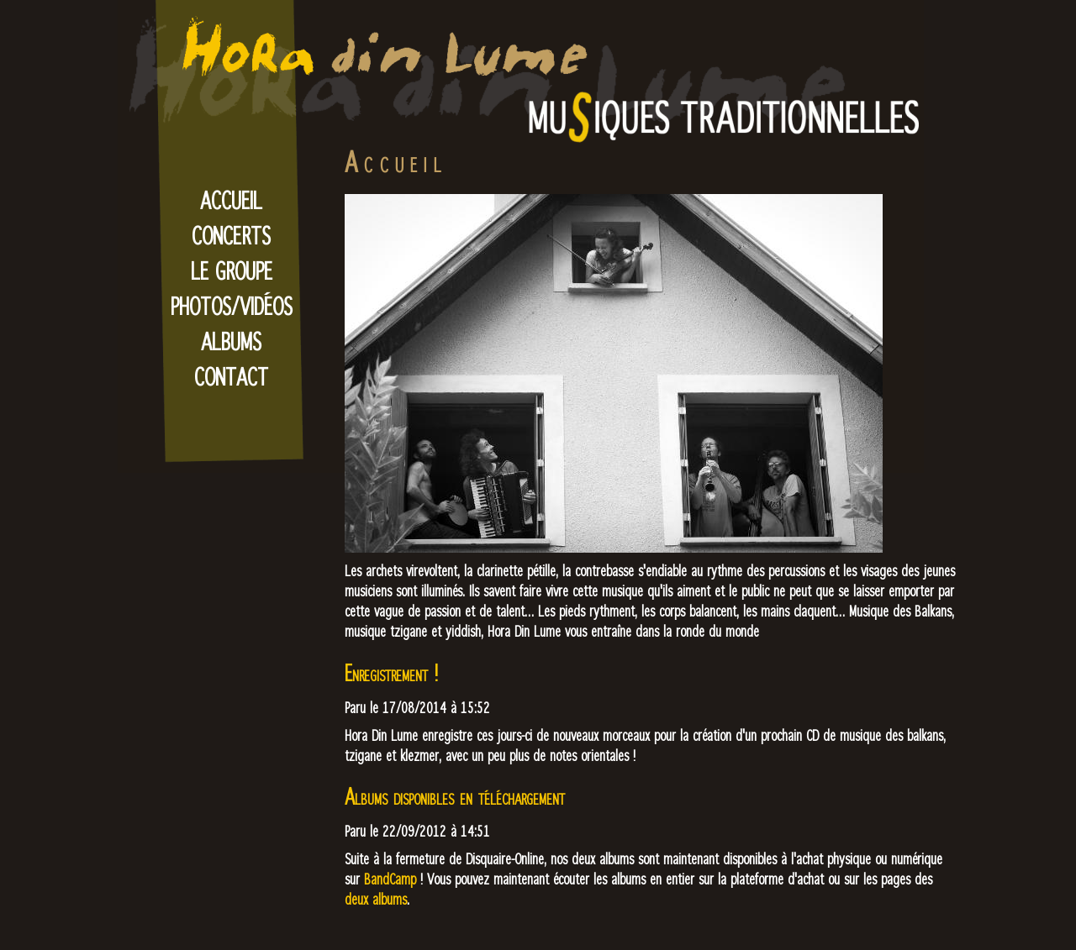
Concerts (231, 235)
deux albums (376, 899)
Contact (231, 376)
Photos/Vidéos (232, 305)
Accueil (231, 200)
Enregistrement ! (391, 672)
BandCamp (390, 878)
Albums (231, 341)
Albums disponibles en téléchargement (455, 796)
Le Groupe (231, 270)
